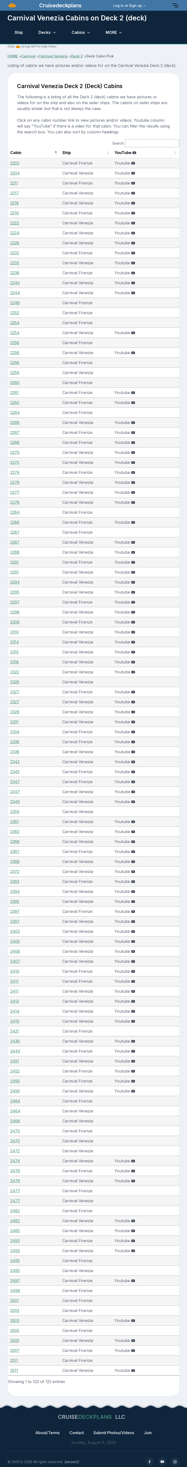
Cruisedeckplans (60, 5)
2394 (15, 891)
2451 (14, 1061)
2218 (14, 203)
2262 (14, 402)
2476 (15, 1170)
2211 (14, 183)
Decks (44, 32)
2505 (14, 1330)
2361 (14, 821)
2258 (14, 362)
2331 (14, 721)
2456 (15, 1081)
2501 (14, 1300)
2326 (14, 681)
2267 (14, 432)
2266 (14, 422)
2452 (14, 1071)
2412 (14, 1001)
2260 (14, 382)
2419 (14, 1021)
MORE (111, 32)
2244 (15, 292)
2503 (14, 1310)
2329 (14, 711)
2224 (14, 232)
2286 (14, 522)
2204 (15, 173)
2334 (14, 731)
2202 (14, 163)
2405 (15, 941)
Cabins (78, 32)
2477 (15, 1190)
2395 (14, 901)
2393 (14, 881)
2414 (14, 1011)
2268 (14, 442)
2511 (14, 1360)
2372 (14, 871)
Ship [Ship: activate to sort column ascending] (54, 152)
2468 (15, 1121)
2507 (14, 1350)
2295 (14, 592)
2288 (14, 552)
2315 (14, 652)
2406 (15, 951)
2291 (14, 562)
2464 (15, 1101)
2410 (14, 971)
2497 (15, 1280)
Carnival (28, 56)
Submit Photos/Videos (114, 1432)
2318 (14, 662)
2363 (14, 831)
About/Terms (47, 1432)
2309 (14, 622)
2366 (14, 841)
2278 (14, 502)
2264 (15, 412)
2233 (14, 252)
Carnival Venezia (53, 56)
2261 (14, 392)
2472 (15, 1150)
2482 (15, 1210)
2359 (14, 811)
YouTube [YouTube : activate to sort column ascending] (131, 152)
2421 (14, 1031)
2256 (14, 342)
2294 (15, 582)
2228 (14, 242)
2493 (15, 1240)
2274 (14, 472)
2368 (14, 861)
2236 (14, 272)
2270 (14, 452)
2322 (14, 671)
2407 (15, 961)
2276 (14, 482)
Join (148, 1432)
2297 (14, 602)
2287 (14, 532)
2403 (15, 931)
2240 (15, 282)
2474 (15, 1160)
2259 (14, 372)
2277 (14, 492)
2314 (14, 642)
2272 (14, 462)
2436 (15, 1041)
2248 (15, 302)
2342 (14, 761)
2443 (15, 1051)
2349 (15, 801)
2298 (14, 612)
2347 (15, 781)
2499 (15, 1290)
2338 (14, 741)
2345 (14, 771)
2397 (14, 911)
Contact (76, 1432)
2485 (15, 1230)
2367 (14, 851)
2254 (14, 322)
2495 (15, 1260)
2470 (15, 1130)
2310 (14, 632)
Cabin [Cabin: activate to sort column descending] (15, 152)
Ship (19, 32)
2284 (15, 512)
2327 (14, 691)
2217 (14, 193)
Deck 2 (77, 56)
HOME (13, 56)
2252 (14, 312)
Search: (145, 143)
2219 (14, 213)
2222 (14, 222)
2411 (14, 981)
